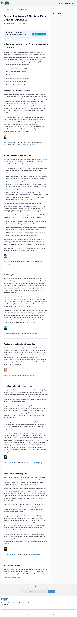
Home (61, 3)
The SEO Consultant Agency (33, 463)
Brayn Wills (7, 261)
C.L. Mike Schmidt (9, 554)
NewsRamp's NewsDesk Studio (35, 614)
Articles (73, 3)
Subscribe (51, 591)
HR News (67, 3)
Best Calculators (31, 333)
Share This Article (39, 34)
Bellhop (31, 375)
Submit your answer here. (12, 577)
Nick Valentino (8, 375)
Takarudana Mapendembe (12, 333)
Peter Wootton (8, 463)
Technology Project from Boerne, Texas (55, 614)
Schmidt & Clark (35, 554)
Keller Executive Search (30, 144)
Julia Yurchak (8, 142)
